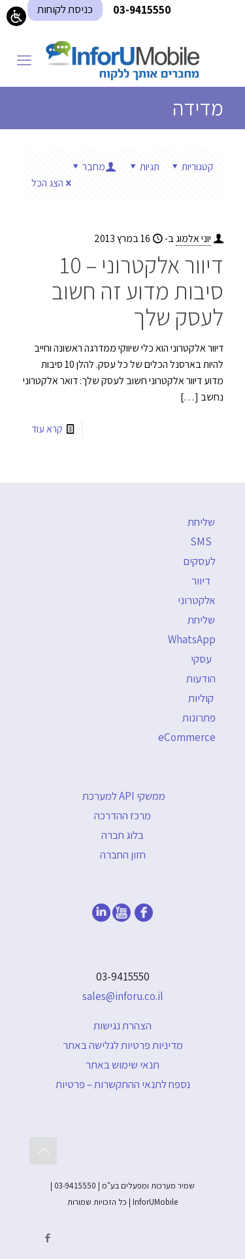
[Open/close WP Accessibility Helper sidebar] (16, 16)
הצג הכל (52, 183)
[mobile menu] (24, 60)
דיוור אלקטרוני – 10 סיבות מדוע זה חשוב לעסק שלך (137, 290)
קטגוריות (191, 167)
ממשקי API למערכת (123, 796)
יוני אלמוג (193, 238)
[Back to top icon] (43, 1150)
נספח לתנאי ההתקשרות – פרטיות (123, 1084)
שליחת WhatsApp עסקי (192, 639)
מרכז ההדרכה (122, 815)
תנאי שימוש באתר (122, 1064)
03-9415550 (123, 976)
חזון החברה (123, 854)
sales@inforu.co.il (122, 996)
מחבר (93, 167)
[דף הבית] (122, 60)
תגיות (143, 167)
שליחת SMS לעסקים (199, 541)
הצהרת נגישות (122, 1025)
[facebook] (144, 918)
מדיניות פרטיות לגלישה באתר (123, 1045)
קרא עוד (47, 429)
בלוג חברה (122, 835)
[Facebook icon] (47, 1238)
